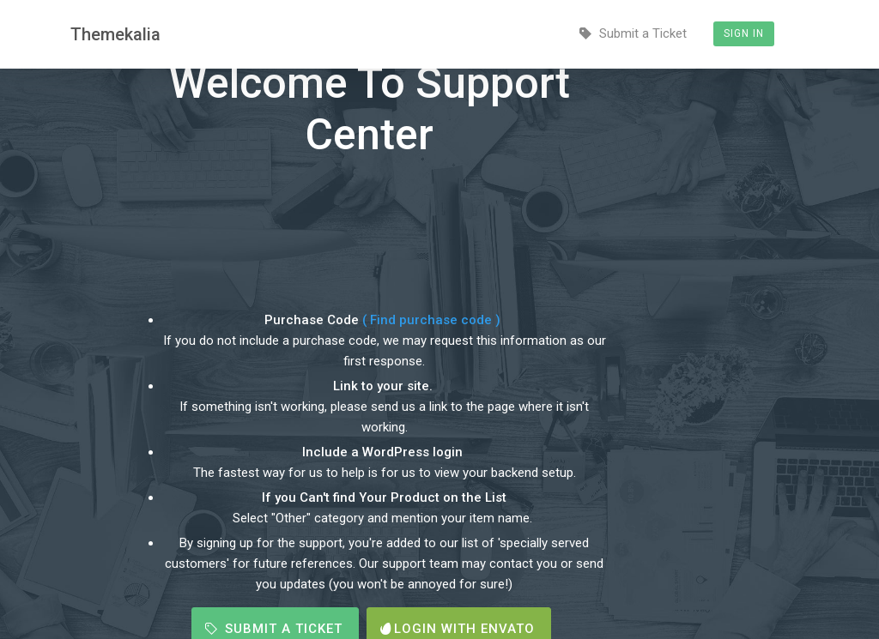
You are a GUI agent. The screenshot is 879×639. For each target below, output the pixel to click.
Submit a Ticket (633, 33)
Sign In (744, 33)
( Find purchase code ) (433, 320)
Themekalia (115, 34)
